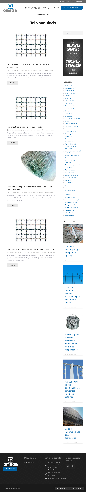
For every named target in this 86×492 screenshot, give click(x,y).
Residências (68, 136)
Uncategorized (69, 215)
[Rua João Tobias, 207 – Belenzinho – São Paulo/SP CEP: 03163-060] (46, 466)
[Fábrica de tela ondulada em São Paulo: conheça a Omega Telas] (31, 45)
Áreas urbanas (69, 101)
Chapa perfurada (70, 108)
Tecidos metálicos (70, 139)
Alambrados (68, 85)
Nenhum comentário (47, 70)
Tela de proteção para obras (73, 165)
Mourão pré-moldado (71, 126)
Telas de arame (69, 188)
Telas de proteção (70, 190)
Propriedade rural (70, 131)
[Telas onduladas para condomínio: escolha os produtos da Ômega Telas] (31, 167)
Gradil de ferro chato (71, 124)
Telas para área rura (71, 202)
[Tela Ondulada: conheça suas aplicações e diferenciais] (31, 230)
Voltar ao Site (30, 462)
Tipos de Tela (69, 212)
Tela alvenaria (69, 141)
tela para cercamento (71, 175)
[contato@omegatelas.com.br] (46, 478)
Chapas (67, 111)
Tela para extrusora (71, 178)
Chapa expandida (70, 106)
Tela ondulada (34, 70)
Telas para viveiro (70, 210)
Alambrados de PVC (71, 88)
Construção (68, 116)
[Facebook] (68, 466)
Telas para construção (71, 207)
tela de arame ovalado (72, 155)
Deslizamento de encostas (73, 118)
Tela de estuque (70, 158)
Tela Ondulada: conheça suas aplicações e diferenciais (30, 249)
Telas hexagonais (70, 197)
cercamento (68, 103)
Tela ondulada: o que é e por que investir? (25, 127)
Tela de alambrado (70, 144)
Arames (67, 96)
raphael (24, 70)
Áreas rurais (68, 98)
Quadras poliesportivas (72, 134)
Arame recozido (70, 93)
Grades (67, 121)
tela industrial (69, 167)
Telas (66, 185)
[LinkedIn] (73, 466)
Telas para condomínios (72, 205)
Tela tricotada (69, 183)
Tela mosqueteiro (70, 170)
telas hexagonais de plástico (73, 200)
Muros (67, 129)
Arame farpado (69, 90)
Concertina (68, 113)
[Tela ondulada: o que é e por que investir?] (31, 108)
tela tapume (68, 180)
